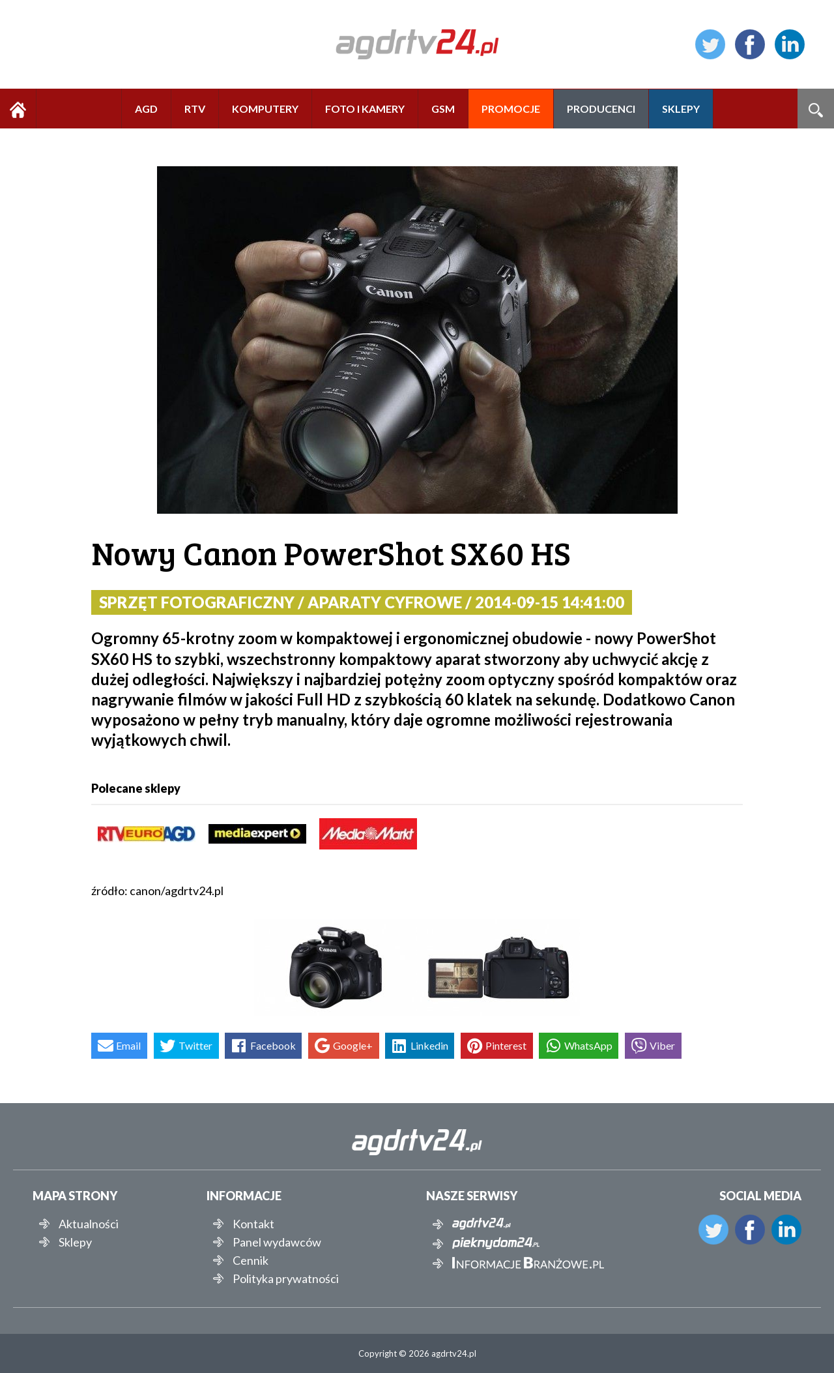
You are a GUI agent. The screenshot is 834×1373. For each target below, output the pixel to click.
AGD (146, 108)
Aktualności (89, 1224)
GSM (443, 108)
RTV (194, 108)
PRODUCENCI (601, 108)
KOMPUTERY (265, 108)
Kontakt (253, 1224)
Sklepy (75, 1242)
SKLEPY (681, 108)
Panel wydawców (277, 1242)
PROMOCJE (511, 108)
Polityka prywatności (286, 1278)
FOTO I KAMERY (365, 108)
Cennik (250, 1260)
